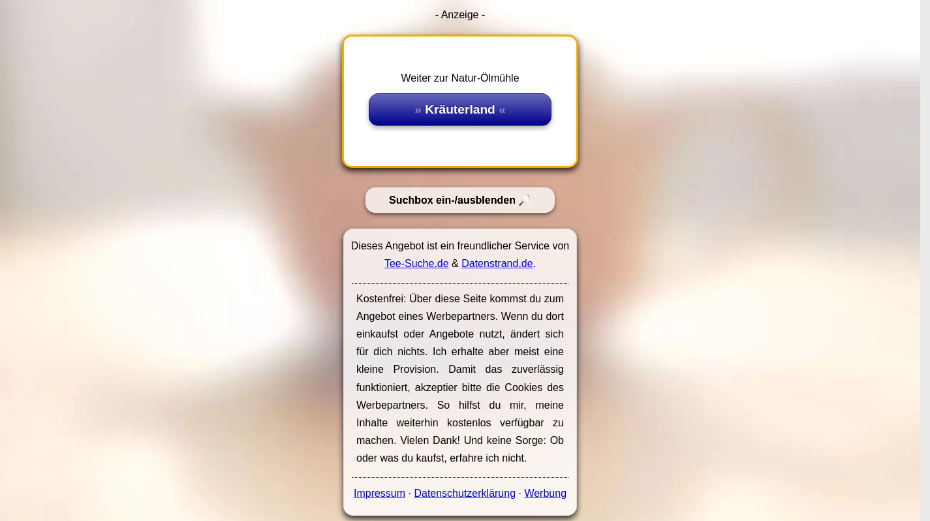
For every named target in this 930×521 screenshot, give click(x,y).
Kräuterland (460, 109)
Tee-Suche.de (416, 263)
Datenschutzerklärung (465, 493)
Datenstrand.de (497, 263)
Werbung (545, 493)
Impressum (379, 493)
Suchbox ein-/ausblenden (452, 200)
